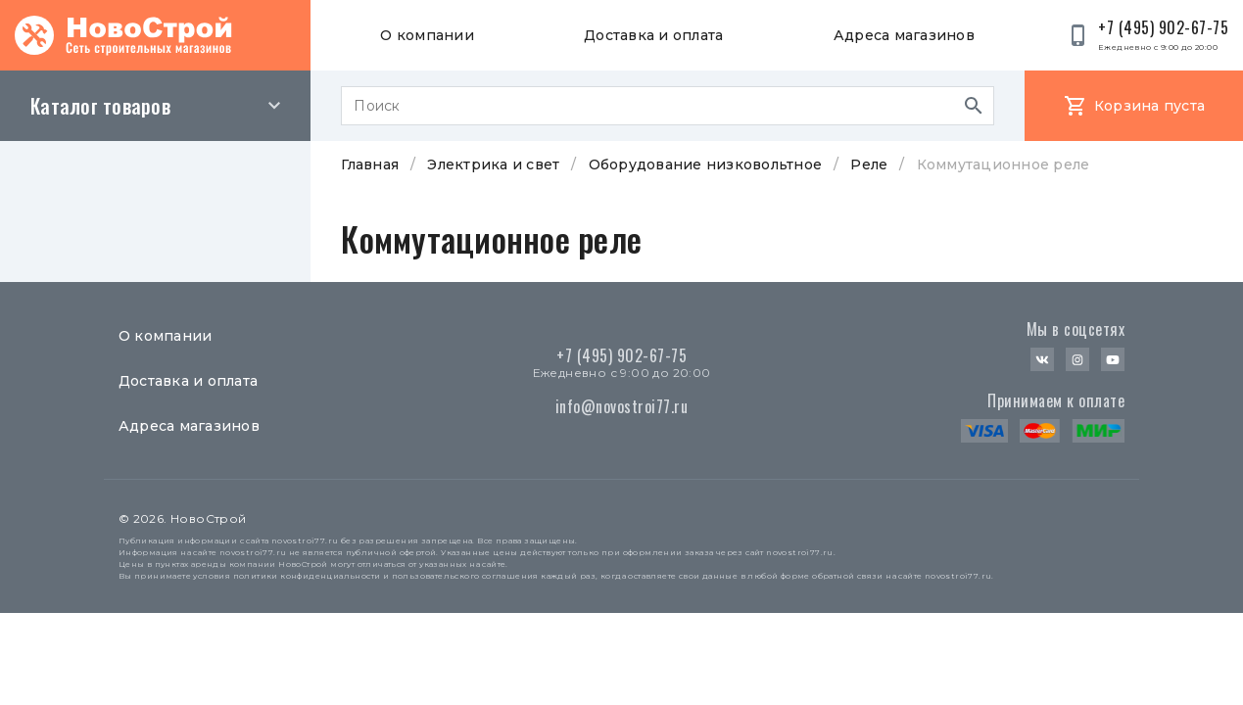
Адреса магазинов (904, 35)
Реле (868, 164)
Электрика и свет (493, 164)
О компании (427, 35)
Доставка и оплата (653, 35)
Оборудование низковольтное (706, 164)
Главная (370, 164)
